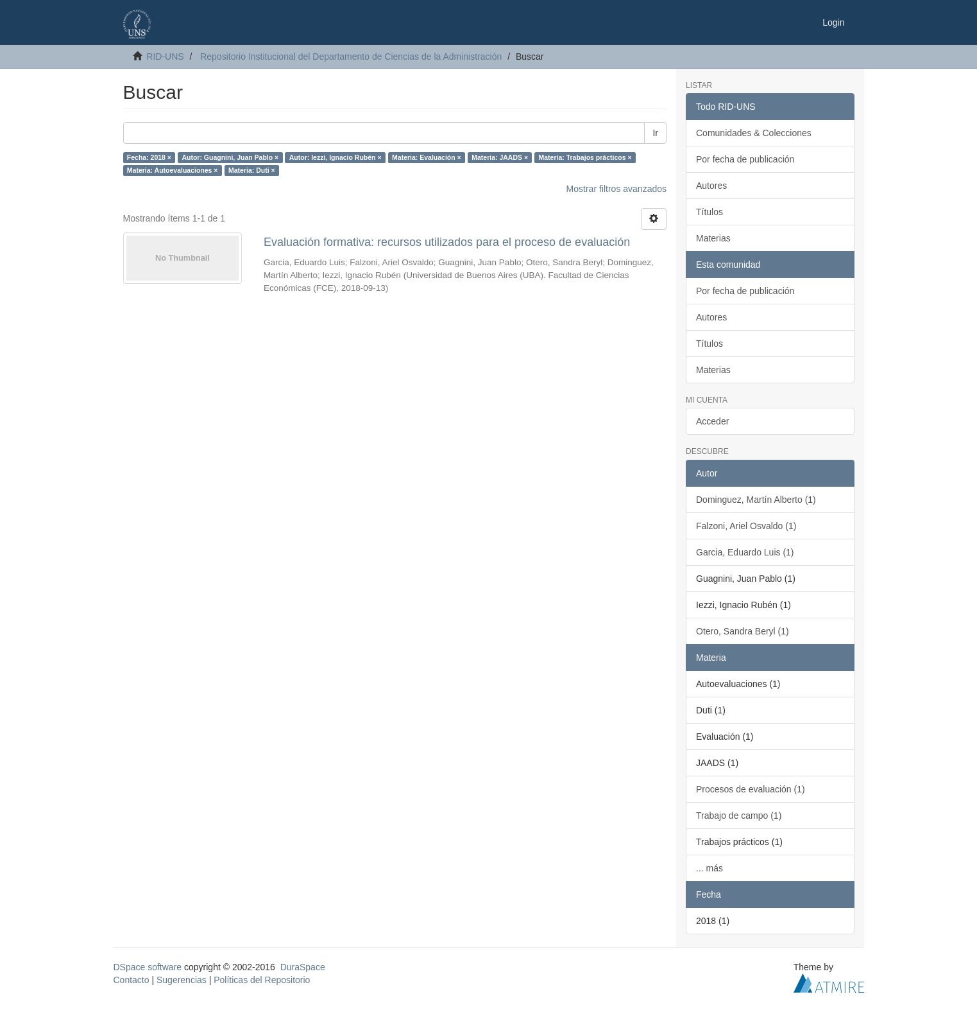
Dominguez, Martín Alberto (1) (756, 499)
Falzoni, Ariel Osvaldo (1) (746, 526)
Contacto (131, 980)
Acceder (712, 421)
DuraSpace (302, 967)
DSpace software (148, 967)
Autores (711, 185)
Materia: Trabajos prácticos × (585, 157)
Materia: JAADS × (500, 157)
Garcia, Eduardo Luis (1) (745, 552)
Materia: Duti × (251, 170)
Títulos (709, 212)
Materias (713, 238)
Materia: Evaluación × (426, 157)
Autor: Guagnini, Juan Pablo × (230, 157)
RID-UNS (164, 56)
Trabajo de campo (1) (738, 815)
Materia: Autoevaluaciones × (172, 170)
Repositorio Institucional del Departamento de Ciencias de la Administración (351, 56)
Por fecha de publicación (745, 159)
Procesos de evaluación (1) (750, 789)
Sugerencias (182, 980)
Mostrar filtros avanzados (616, 189)
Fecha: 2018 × (149, 157)
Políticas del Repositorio (262, 980)
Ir (655, 133)
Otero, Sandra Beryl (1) (742, 631)
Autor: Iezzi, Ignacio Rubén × (335, 157)
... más (709, 868)
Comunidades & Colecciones (753, 133)
